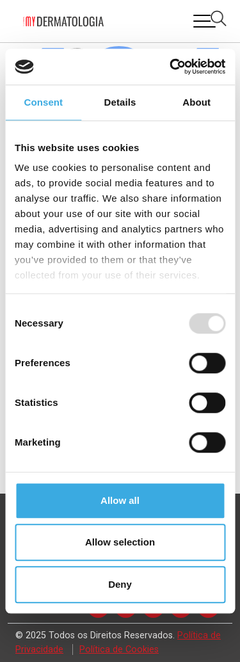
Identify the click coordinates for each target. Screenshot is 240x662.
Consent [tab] (43, 102)
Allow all (120, 500)
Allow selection (120, 542)
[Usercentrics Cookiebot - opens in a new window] (170, 66)
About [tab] (196, 102)
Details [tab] (120, 102)
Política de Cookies (119, 649)
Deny (120, 584)
